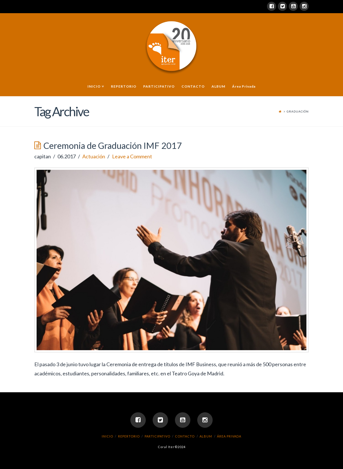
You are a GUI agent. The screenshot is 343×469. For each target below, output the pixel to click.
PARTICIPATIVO (157, 436)
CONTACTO (185, 436)
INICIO (107, 436)
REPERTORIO (129, 436)
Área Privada (229, 436)
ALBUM (206, 436)
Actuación (93, 156)
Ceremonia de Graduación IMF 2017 (112, 145)
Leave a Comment (132, 156)
